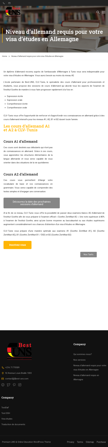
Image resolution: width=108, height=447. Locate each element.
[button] (32, 203)
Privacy (70, 442)
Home (4, 56)
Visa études (6, 419)
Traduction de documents (13, 424)
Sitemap (90, 442)
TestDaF (5, 407)
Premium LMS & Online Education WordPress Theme (26, 442)
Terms (80, 442)
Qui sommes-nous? (82, 354)
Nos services (79, 360)
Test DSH (5, 413)
